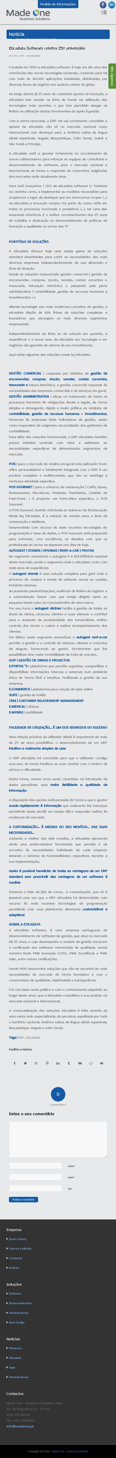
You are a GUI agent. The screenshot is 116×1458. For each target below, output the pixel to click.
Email (71, 1177)
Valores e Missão (20, 1249)
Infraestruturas (18, 1313)
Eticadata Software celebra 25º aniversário (47, 48)
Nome (71, 1166)
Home (9, 39)
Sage (12, 1367)
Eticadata (35, 55)
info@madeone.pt (20, 1426)
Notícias (14, 1268)
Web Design (17, 1322)
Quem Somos (17, 1239)
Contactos (15, 1258)
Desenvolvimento (20, 1303)
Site (70, 1188)
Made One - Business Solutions (70, 1451)
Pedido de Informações (58, 4)
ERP (21, 1037)
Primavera (15, 1348)
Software (15, 1294)
